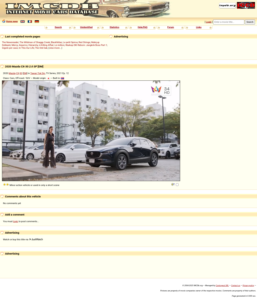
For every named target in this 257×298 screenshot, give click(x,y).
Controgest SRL (222, 285)
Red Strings (84, 42)
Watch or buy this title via (23, 239)
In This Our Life (26, 47)
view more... (55, 47)
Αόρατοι (23, 45)
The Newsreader (10, 42)
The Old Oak (41, 47)
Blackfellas (56, 42)
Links (198, 27)
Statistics (114, 27)
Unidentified (86, 27)
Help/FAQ (142, 27)
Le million (59, 45)
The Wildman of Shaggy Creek (34, 42)
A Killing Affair (46, 45)
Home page (12, 21)
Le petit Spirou (70, 42)
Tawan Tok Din (37, 73)
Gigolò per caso (10, 47)
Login (208, 22)
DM (25, 73)
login (15, 221)
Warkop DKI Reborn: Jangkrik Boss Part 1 (86, 45)
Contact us (235, 285)
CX (17, 73)
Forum (170, 27)
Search (58, 27)
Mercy (15, 45)
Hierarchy (33, 45)
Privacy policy (248, 285)
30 (21, 73)
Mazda (12, 73)
